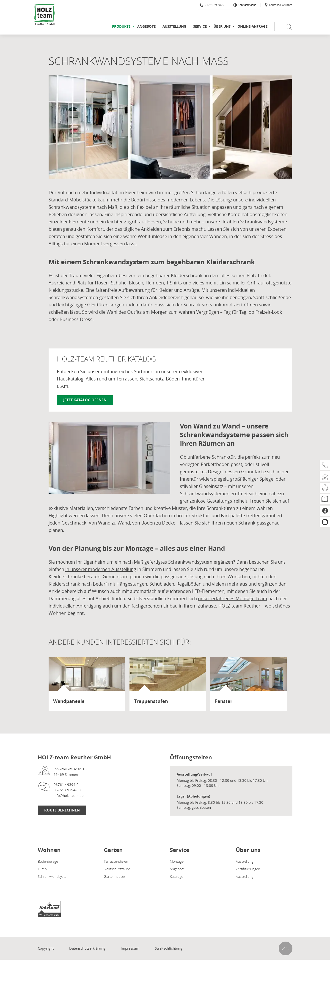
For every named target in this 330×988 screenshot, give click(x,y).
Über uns (222, 26)
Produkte (121, 26)
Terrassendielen (116, 861)
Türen (42, 869)
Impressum (130, 948)
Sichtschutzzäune (117, 869)
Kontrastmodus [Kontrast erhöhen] (246, 5)
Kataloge (176, 876)
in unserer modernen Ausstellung (100, 569)
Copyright (46, 948)
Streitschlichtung (168, 948)
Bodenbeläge (48, 861)
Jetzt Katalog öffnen (85, 399)
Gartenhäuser (114, 876)
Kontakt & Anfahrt (278, 5)
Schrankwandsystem (53, 876)
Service (200, 26)
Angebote (146, 26)
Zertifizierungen (248, 869)
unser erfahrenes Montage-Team (232, 598)
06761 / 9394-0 (212, 5)
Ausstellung (174, 26)
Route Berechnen (62, 810)
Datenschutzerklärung (87, 948)
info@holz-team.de (68, 795)
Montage (177, 861)
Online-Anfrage (252, 26)
